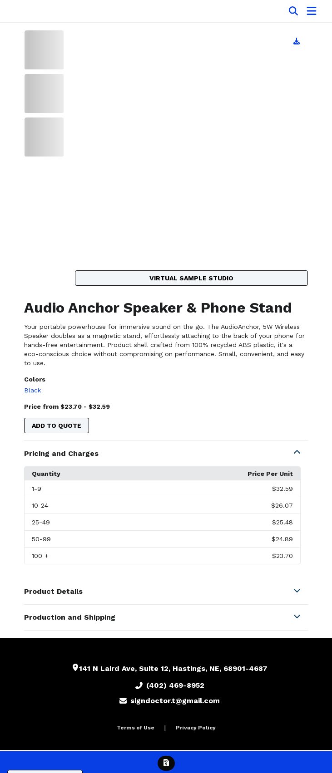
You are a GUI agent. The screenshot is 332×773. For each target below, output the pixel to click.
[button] (166, 453)
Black (32, 390)
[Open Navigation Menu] (311, 11)
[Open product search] (293, 11)
